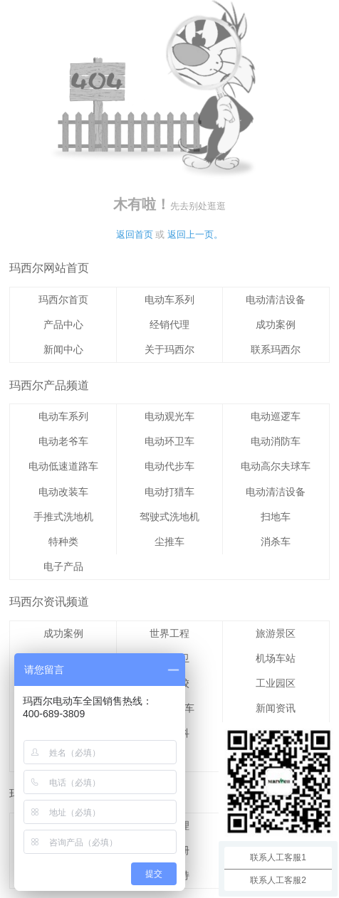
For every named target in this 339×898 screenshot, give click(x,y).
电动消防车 (276, 441)
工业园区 (276, 683)
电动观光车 (169, 416)
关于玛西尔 (169, 349)
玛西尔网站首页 (49, 268)
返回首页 (134, 234)
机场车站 (276, 658)
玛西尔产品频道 (49, 385)
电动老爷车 (63, 441)
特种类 (63, 541)
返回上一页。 (195, 234)
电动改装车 (63, 491)
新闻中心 (63, 349)
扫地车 (276, 516)
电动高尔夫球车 (276, 466)
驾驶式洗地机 (169, 516)
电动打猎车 (169, 491)
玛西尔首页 (63, 299)
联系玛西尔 (276, 349)
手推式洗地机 (63, 516)
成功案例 (276, 324)
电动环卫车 (169, 441)
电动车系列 (169, 299)
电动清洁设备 (276, 299)
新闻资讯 (276, 708)
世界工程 (169, 633)
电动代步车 (169, 466)
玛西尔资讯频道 (49, 602)
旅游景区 (276, 633)
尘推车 (169, 541)
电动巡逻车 (276, 416)
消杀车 (276, 541)
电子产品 (63, 566)
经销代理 (169, 324)
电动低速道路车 (63, 466)
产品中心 (63, 324)
